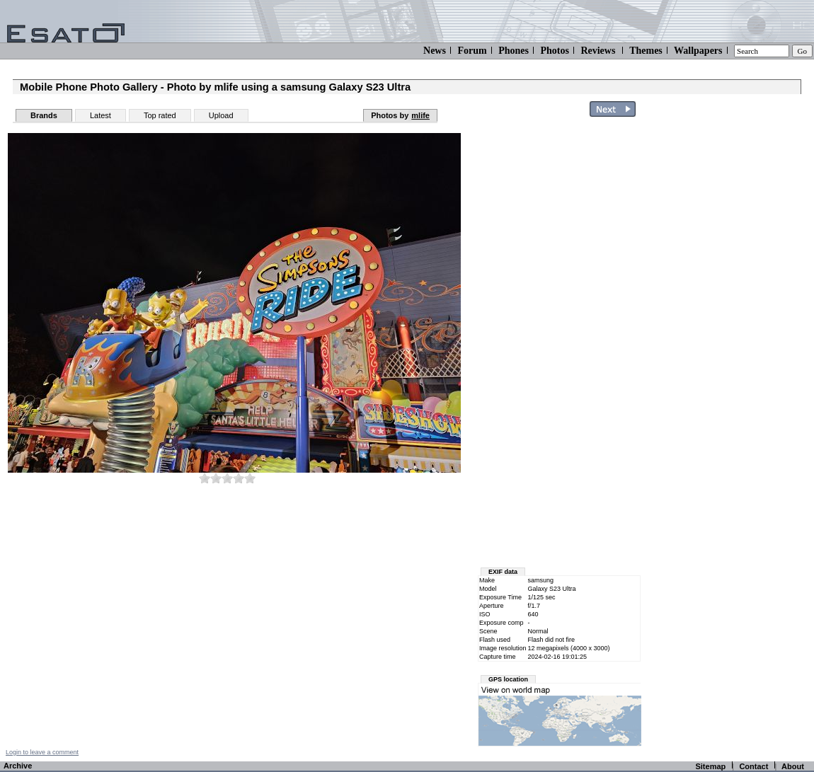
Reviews (597, 50)
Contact (753, 766)
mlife (420, 115)
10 (250, 478)
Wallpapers (698, 50)
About (792, 766)
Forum (471, 50)
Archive (18, 765)
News (434, 50)
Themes (646, 50)
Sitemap (710, 766)
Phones (513, 50)
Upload (221, 115)
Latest (100, 115)
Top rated (160, 115)
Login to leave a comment (42, 752)
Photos (554, 50)
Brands (43, 115)
